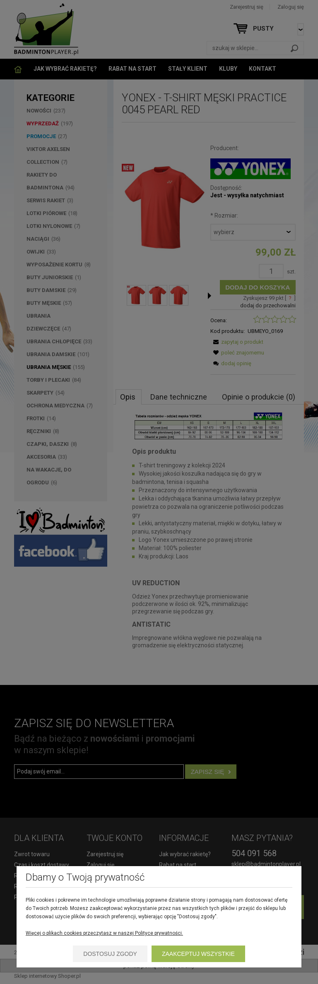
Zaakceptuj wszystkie (198, 953)
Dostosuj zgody (110, 953)
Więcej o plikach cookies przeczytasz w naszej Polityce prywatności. (104, 933)
